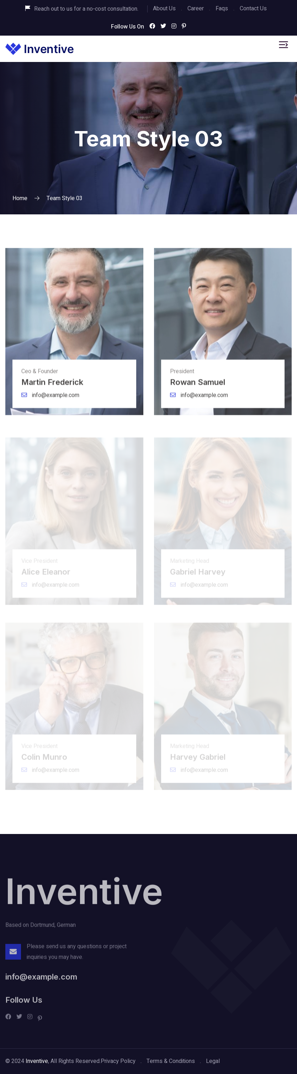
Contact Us (253, 8)
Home (19, 198)
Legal (213, 1061)
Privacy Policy (118, 1061)
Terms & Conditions (171, 1061)
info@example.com (50, 399)
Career (195, 8)
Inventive (84, 894)
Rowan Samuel (201, 385)
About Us (164, 8)
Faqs (222, 8)
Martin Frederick (56, 385)
